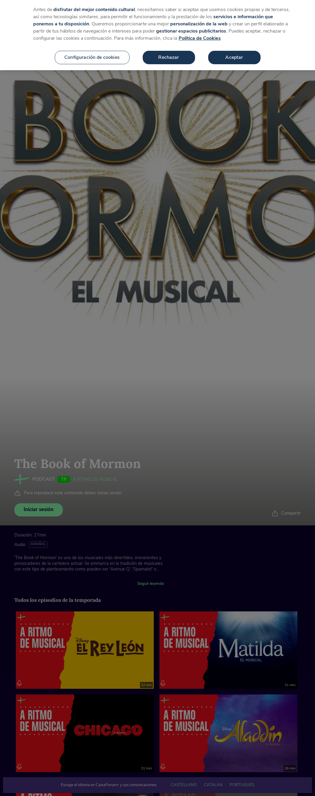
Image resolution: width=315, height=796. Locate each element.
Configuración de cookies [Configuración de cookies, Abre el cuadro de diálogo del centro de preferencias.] (92, 51)
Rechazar (168, 51)
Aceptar (234, 51)
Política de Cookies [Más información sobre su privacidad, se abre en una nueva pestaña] (200, 32)
